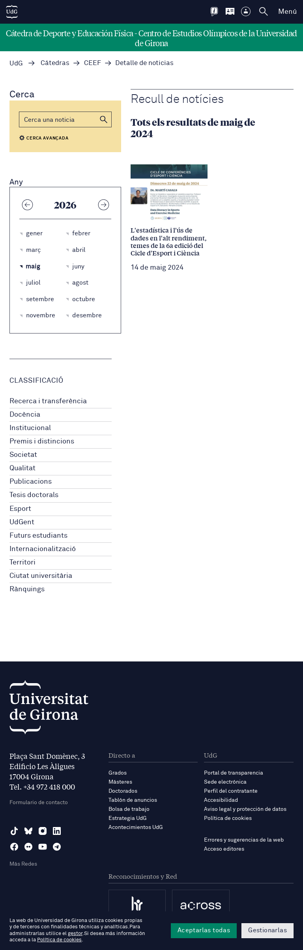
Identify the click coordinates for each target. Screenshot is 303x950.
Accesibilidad (221, 800)
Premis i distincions (41, 441)
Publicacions (30, 481)
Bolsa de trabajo (129, 809)
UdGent (21, 522)
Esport (20, 508)
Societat (23, 454)
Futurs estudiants (38, 535)
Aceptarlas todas (204, 930)
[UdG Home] (12, 12)
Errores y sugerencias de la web (244, 840)
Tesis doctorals (33, 495)
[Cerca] (65, 119)
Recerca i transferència (48, 401)
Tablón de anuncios (132, 800)
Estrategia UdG (127, 818)
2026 (65, 204)
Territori (22, 562)
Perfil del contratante (231, 791)
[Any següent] (103, 204)
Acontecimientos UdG (135, 827)
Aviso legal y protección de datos (245, 809)
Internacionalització (42, 549)
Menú (287, 11)
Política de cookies (228, 818)
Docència (24, 414)
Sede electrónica (225, 782)
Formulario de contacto (38, 802)
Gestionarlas (267, 930)
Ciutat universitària (40, 575)
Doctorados (122, 791)
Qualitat (22, 468)
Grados (117, 773)
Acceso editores (224, 849)
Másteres (120, 782)
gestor (75, 933)
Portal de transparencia (233, 773)
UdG (16, 63)
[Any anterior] (27, 204)
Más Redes (23, 864)
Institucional (30, 428)
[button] (104, 119)
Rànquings (27, 589)
